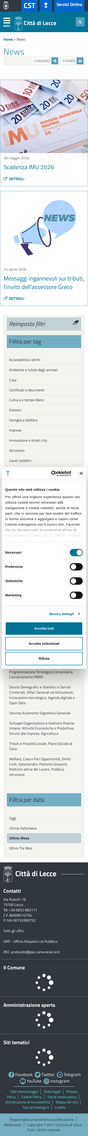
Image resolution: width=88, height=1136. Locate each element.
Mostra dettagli (61, 614)
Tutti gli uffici (13, 931)
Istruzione (17, 450)
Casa (12, 380)
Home (8, 39)
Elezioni (15, 410)
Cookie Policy (31, 1097)
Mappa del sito (67, 1102)
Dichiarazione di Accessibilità (27, 1102)
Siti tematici (16, 1042)
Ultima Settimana (22, 828)
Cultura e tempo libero (26, 400)
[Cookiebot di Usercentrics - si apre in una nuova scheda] (53, 474)
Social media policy (62, 1097)
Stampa (72, 60)
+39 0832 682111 (23, 910)
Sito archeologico (36, 1107)
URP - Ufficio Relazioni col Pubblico (30, 941)
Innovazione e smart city (28, 440)
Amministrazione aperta (29, 1005)
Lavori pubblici (20, 460)
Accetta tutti (44, 628)
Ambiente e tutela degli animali (33, 370)
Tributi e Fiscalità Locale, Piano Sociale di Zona (40, 746)
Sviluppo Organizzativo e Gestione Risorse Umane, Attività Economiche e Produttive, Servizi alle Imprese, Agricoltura (41, 728)
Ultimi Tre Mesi (20, 848)
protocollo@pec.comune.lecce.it (35, 952)
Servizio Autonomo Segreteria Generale (39, 713)
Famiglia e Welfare (23, 420)
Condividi (46, 61)
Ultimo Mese (19, 838)
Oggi (12, 818)
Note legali (52, 1091)
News (21, 39)
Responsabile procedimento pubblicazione (42, 1119)
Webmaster (13, 1125)
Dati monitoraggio (24, 1091)
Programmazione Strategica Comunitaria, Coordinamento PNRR (41, 674)
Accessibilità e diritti (25, 359)
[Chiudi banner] (81, 473)
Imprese (15, 430)
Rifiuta (44, 658)
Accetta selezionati (43, 643)
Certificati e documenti (26, 390)
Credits (60, 1107)
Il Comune (14, 967)
